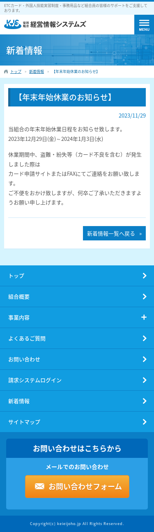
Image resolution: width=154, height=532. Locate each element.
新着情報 (19, 401)
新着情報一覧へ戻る (111, 233)
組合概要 (19, 296)
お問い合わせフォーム (85, 486)
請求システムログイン (35, 380)
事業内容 (19, 317)
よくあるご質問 (27, 338)
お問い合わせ (24, 359)
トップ (16, 275)
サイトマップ (24, 422)
